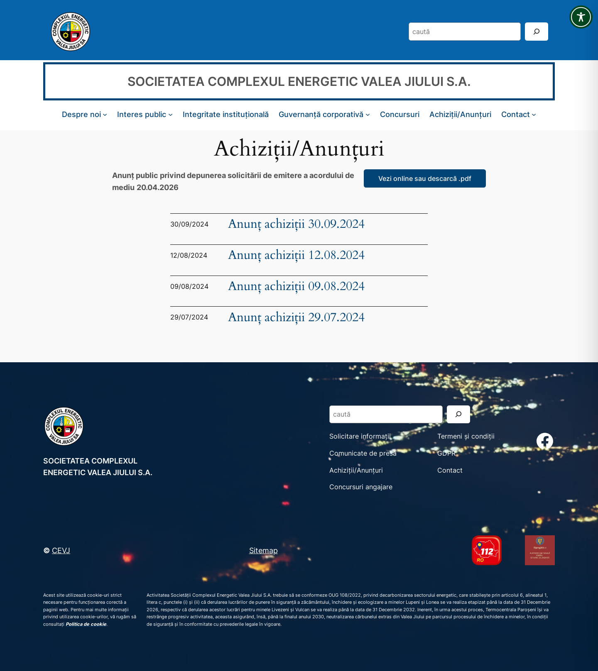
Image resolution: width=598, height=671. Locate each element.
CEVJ (61, 550)
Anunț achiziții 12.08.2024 (296, 255)
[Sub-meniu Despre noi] (105, 114)
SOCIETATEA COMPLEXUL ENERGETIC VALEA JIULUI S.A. (299, 81)
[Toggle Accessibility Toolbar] (581, 17)
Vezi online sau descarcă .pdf (424, 178)
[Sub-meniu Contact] (534, 114)
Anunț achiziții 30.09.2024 (296, 224)
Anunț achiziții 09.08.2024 (296, 286)
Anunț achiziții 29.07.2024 (296, 318)
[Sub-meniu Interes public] (170, 114)
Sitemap (263, 550)
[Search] (536, 31)
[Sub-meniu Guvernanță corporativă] (367, 114)
